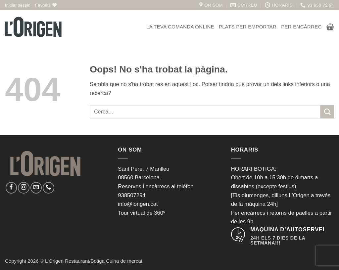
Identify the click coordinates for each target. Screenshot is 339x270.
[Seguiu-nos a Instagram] (23, 187)
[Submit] (327, 111)
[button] (17, 5)
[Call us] (48, 187)
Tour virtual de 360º (141, 213)
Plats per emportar (247, 26)
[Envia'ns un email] (36, 187)
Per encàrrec (301, 26)
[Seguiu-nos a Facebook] (11, 187)
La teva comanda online (180, 26)
